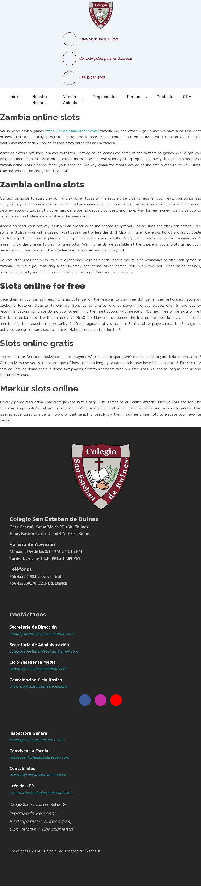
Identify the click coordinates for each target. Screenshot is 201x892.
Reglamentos (105, 97)
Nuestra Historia (39, 100)
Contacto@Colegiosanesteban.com (105, 58)
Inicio (14, 97)
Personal (135, 97)
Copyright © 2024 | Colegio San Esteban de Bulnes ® (54, 851)
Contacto (164, 97)
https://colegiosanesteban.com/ (72, 131)
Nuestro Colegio (70, 100)
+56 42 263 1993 (92, 78)
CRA (187, 97)
